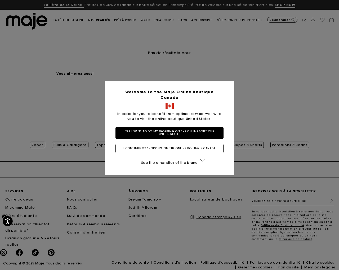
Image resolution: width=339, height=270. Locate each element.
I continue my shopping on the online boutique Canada (169, 148)
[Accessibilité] (8, 221)
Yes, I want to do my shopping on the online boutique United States (169, 133)
